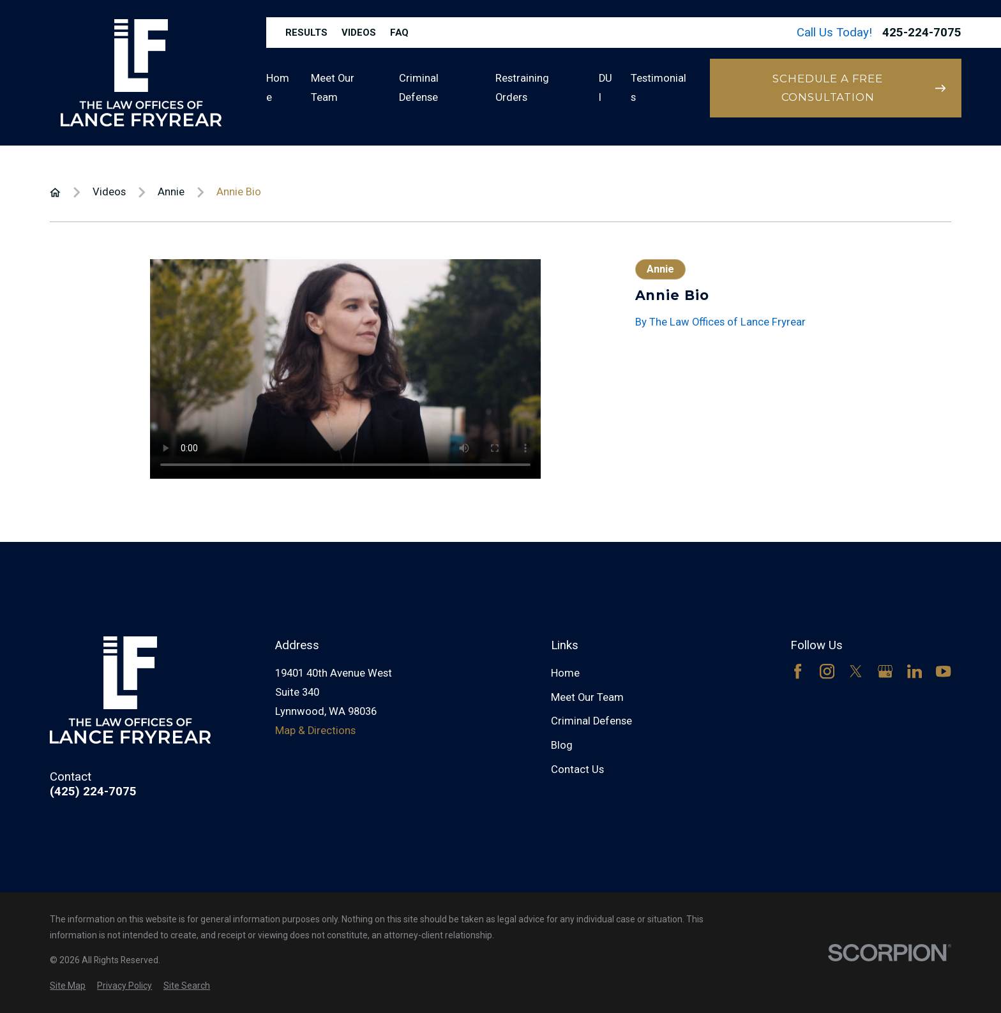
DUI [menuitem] (605, 87)
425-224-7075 (921, 33)
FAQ (399, 32)
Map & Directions (315, 730)
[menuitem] (68, 986)
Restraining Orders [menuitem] (522, 87)
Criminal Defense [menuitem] (419, 87)
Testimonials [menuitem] (658, 87)
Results (306, 32)
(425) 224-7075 (93, 792)
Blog (562, 745)
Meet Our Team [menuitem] (332, 87)
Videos (359, 32)
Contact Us (577, 769)
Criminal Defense (591, 721)
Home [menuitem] (277, 87)
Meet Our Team (587, 697)
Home (565, 673)
